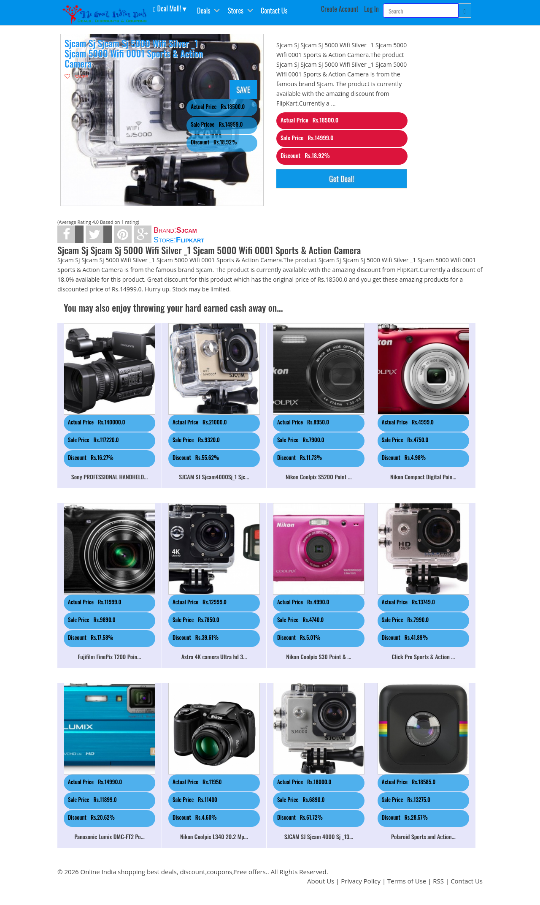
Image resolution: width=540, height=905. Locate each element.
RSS (438, 881)
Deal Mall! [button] (167, 8)
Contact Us (274, 10)
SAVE (243, 89)
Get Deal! (341, 178)
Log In (371, 9)
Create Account (340, 9)
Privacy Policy (361, 881)
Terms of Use (406, 881)
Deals (203, 10)
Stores (235, 10)
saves (77, 76)
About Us (320, 881)
